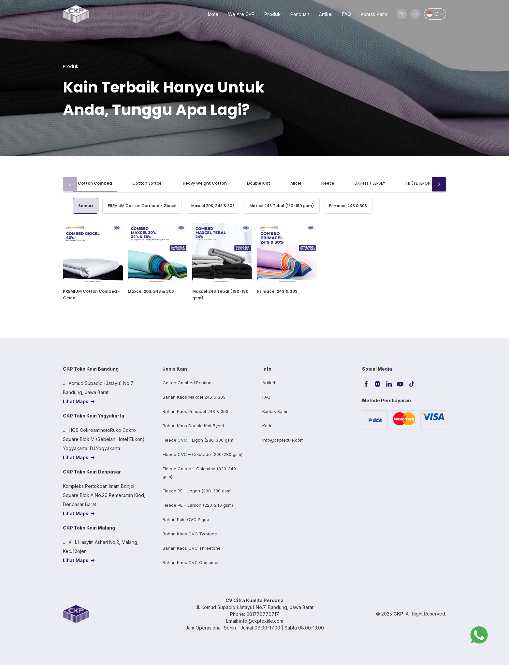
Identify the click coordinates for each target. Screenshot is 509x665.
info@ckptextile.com (283, 440)
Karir (267, 425)
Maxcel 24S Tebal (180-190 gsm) (282, 205)
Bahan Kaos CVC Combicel (190, 562)
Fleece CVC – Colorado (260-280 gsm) (202, 454)
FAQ (346, 14)
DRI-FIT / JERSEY (370, 183)
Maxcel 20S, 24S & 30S (213, 205)
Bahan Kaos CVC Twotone (190, 533)
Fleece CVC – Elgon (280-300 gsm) (199, 440)
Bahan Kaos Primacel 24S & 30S (195, 411)
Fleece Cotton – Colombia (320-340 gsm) (199, 472)
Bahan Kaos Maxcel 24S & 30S (194, 397)
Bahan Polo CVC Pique (186, 519)
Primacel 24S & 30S (348, 205)
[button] (439, 184)
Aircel (295, 183)
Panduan (299, 14)
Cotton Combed (95, 183)
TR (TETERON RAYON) (425, 183)
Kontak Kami (374, 14)
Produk (272, 14)
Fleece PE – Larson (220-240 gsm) (198, 505)
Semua (85, 205)
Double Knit (258, 183)
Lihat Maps (75, 401)
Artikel (325, 14)
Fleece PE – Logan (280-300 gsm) (197, 490)
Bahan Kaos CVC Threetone (192, 548)
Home (212, 14)
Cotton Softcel (147, 183)
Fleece (327, 183)
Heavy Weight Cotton (205, 183)
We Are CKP (241, 14)
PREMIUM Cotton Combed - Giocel (142, 205)
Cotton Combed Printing (187, 382)
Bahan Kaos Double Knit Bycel (193, 425)
